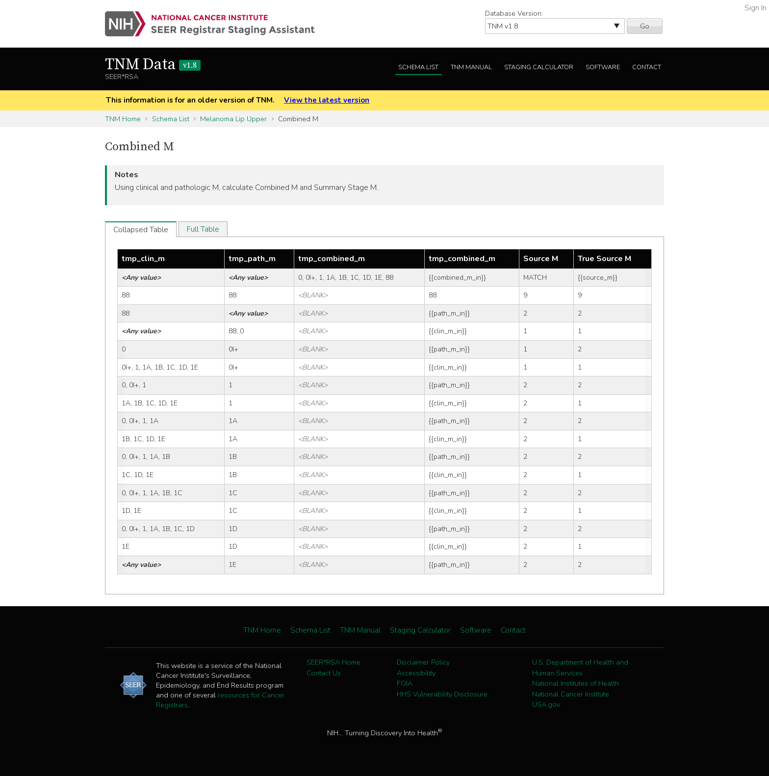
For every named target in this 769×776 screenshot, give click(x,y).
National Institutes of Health (575, 683)
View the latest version (326, 100)
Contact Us (324, 673)
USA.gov (546, 704)
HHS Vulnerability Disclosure (442, 694)
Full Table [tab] (203, 229)
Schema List (418, 67)
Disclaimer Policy (423, 662)
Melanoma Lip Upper (233, 119)
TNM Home (123, 119)
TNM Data (153, 65)
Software (603, 67)
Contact (646, 67)
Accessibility (416, 673)
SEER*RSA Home (333, 662)
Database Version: (514, 13)
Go (644, 26)
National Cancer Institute (570, 694)
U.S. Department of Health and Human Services (580, 667)
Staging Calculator (538, 67)
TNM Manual (471, 67)
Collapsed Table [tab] (140, 229)
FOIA (404, 683)
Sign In (755, 7)
